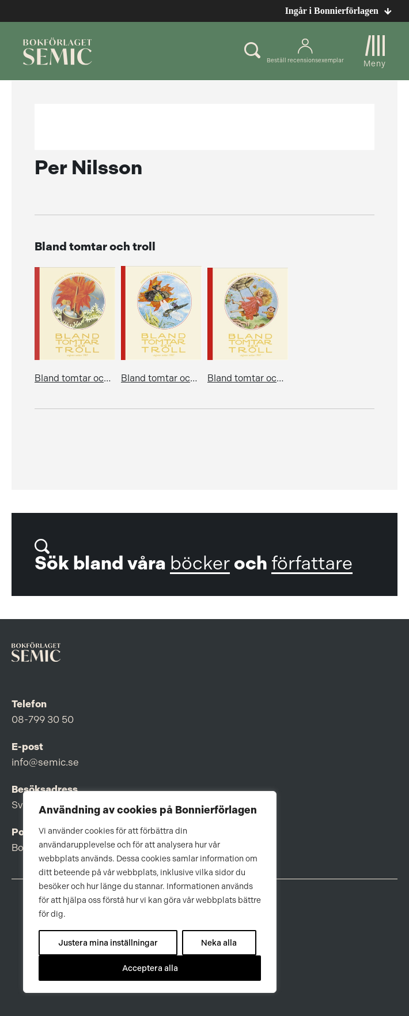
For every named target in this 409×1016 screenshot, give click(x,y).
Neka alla (219, 942)
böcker (200, 563)
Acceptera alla (150, 968)
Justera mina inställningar (108, 942)
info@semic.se (45, 762)
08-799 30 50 (43, 719)
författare (312, 563)
